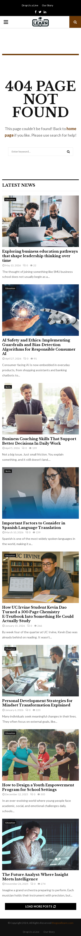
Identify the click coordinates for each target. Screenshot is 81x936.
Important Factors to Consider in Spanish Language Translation (33, 525)
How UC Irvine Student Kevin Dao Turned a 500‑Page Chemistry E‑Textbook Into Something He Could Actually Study (38, 614)
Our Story (47, 5)
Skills (8, 387)
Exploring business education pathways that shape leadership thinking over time (40, 256)
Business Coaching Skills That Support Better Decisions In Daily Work (39, 441)
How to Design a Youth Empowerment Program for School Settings (38, 787)
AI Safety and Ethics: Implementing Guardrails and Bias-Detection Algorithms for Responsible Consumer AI (39, 347)
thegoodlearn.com (62, 922)
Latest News (18, 185)
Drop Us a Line (30, 5)
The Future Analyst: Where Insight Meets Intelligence (35, 876)
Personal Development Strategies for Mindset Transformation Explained (37, 703)
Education (10, 199)
